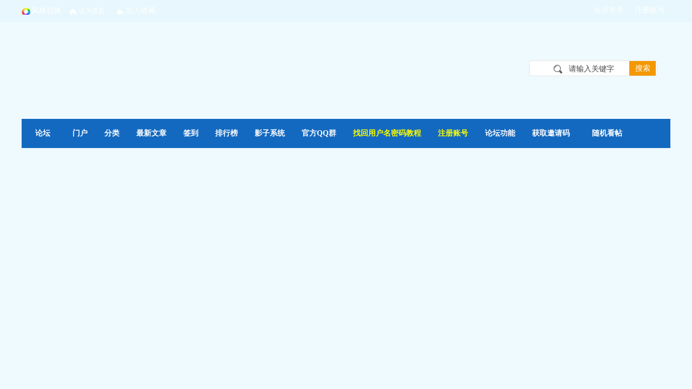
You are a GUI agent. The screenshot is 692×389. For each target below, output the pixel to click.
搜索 (642, 68)
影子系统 (270, 133)
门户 (80, 133)
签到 (190, 133)
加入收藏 (140, 10)
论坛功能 (500, 133)
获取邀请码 (551, 133)
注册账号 (453, 133)
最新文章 (151, 133)
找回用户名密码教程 (387, 133)
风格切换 (46, 10)
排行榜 (226, 133)
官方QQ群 (319, 133)
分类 (111, 133)
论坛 (42, 133)
